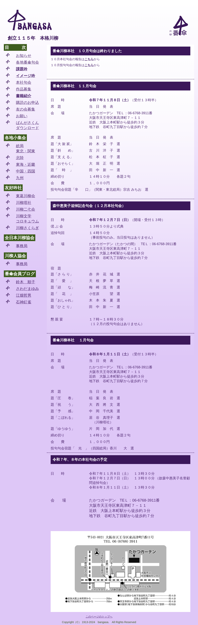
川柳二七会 (25, 209)
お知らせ (23, 55)
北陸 (20, 158)
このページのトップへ (99, 616)
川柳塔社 (23, 202)
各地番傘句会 (27, 62)
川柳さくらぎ (27, 228)
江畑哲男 (23, 295)
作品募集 (23, 89)
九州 (20, 178)
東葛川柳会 (25, 196)
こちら (89, 59)
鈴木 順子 (25, 282)
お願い (21, 116)
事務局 (21, 246)
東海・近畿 (25, 164)
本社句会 (23, 82)
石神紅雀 (23, 302)
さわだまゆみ (27, 289)
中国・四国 (25, 171)
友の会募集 (25, 109)
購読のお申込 (27, 102)
